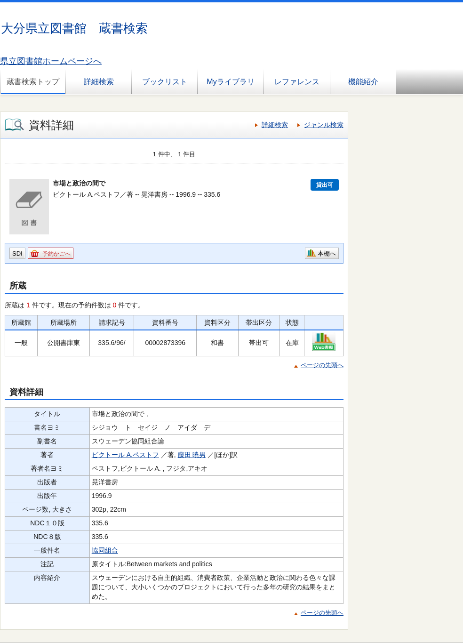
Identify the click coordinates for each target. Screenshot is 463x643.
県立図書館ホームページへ (51, 61)
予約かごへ (56, 253)
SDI (17, 253)
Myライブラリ (230, 82)
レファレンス (296, 82)
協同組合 (105, 550)
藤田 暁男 (192, 454)
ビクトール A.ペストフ (125, 454)
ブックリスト (164, 82)
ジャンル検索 (323, 125)
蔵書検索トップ (33, 82)
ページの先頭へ (322, 365)
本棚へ (327, 253)
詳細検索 (99, 82)
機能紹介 (363, 82)
